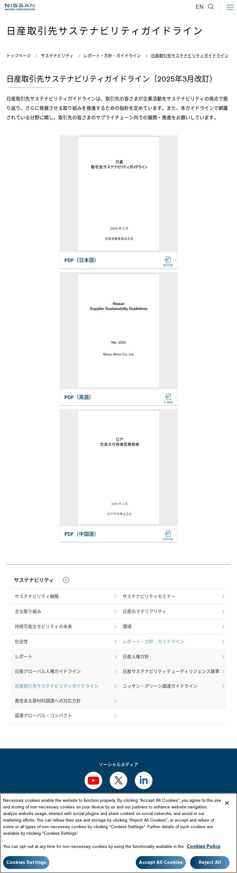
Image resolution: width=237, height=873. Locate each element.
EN (199, 6)
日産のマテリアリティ (145, 611)
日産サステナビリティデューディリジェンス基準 (171, 671)
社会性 (21, 641)
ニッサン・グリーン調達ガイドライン (160, 686)
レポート (23, 656)
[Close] (227, 803)
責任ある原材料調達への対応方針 (48, 701)
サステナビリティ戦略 (37, 596)
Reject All (210, 862)
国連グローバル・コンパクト (43, 715)
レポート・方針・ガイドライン (153, 641)
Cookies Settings (26, 862)
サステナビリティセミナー (149, 596)
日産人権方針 (136, 656)
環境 (127, 626)
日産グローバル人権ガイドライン (48, 671)
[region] (118, 833)
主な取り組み (28, 611)
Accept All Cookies (161, 862)
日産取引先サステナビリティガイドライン (56, 686)
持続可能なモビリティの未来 (43, 626)
